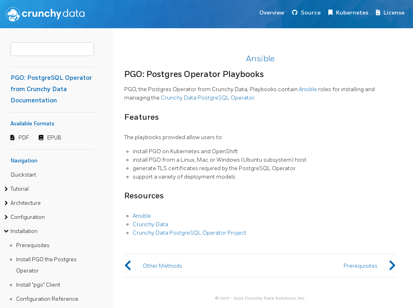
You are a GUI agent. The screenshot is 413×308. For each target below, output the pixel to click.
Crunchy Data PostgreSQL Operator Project (189, 232)
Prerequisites (33, 245)
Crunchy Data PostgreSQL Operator (207, 97)
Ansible (308, 89)
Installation (24, 231)
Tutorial (19, 189)
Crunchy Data (150, 224)
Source (311, 12)
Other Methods (162, 265)
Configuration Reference (47, 299)
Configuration (27, 217)
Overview (271, 12)
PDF (24, 138)
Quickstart (23, 175)
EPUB (54, 138)
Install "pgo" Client (38, 285)
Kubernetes (352, 12)
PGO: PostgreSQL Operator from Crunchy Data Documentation (51, 89)
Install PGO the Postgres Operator (46, 265)
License (394, 12)
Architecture (25, 203)
